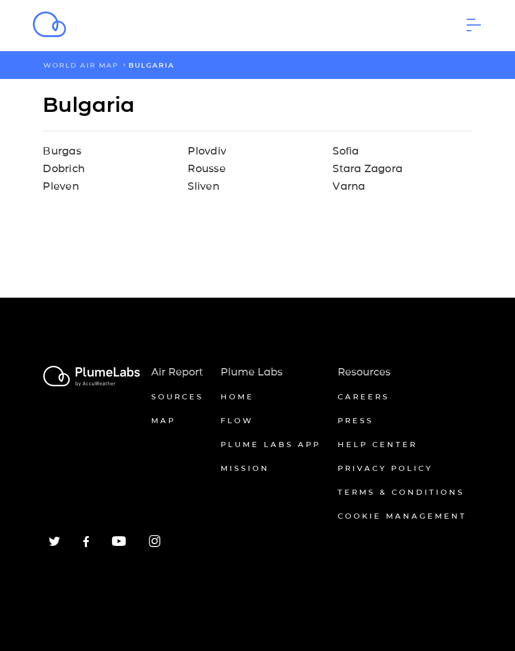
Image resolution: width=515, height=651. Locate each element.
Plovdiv (207, 151)
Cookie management (402, 515)
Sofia (346, 151)
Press (355, 420)
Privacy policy (385, 468)
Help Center (377, 444)
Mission (245, 468)
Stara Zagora (367, 168)
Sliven (203, 186)
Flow (237, 420)
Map (163, 420)
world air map (81, 65)
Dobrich (64, 168)
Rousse (206, 168)
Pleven (60, 186)
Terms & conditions (401, 491)
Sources (177, 396)
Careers (363, 396)
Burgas (62, 151)
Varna (349, 186)
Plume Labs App (271, 444)
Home (237, 396)
